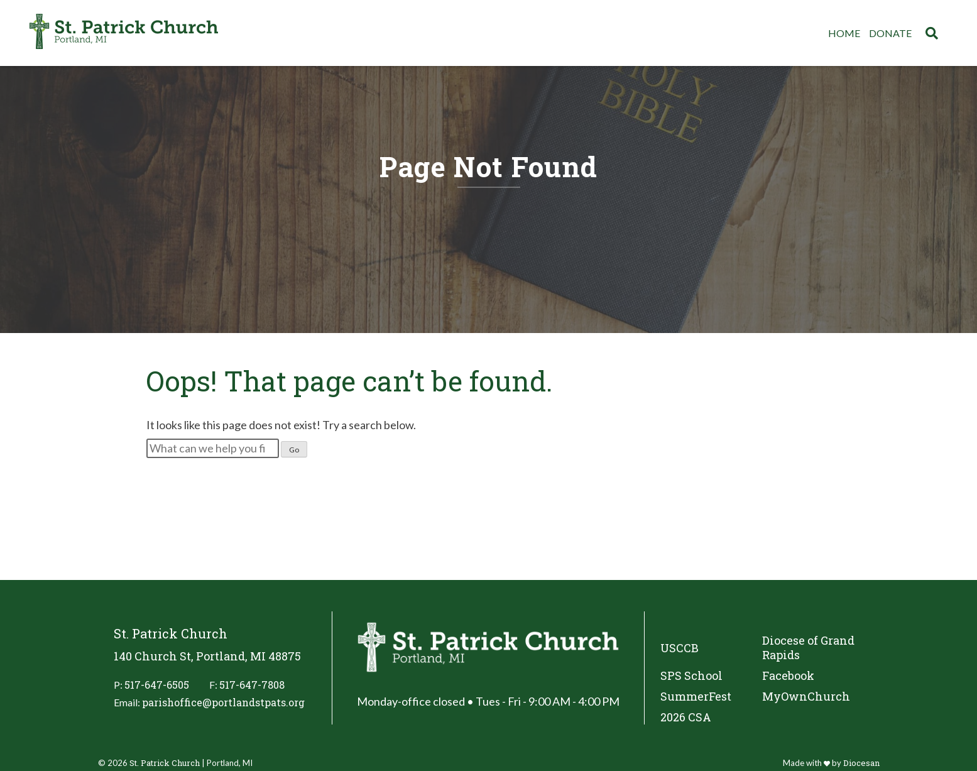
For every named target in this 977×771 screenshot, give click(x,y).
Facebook (788, 676)
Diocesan (861, 762)
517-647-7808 (252, 684)
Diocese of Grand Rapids (808, 647)
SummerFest (695, 696)
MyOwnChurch (806, 696)
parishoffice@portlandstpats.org (223, 702)
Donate (890, 33)
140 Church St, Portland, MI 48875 (207, 656)
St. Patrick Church (164, 762)
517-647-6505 (156, 684)
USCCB (679, 647)
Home (844, 33)
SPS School (691, 676)
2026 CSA (685, 717)
